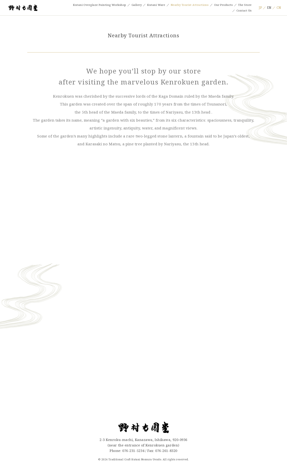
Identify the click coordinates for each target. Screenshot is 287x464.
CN (279, 7)
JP (260, 7)
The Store (244, 5)
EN (269, 7)
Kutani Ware (156, 5)
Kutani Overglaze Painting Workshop (99, 5)
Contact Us (243, 10)
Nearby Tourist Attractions (190, 5)
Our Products (223, 5)
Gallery (137, 5)
